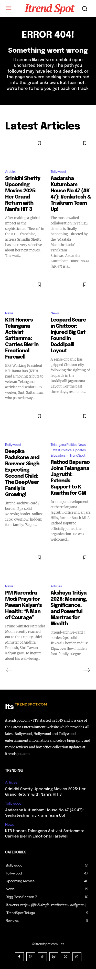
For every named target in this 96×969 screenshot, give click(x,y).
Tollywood (58, 172)
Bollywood (13, 445)
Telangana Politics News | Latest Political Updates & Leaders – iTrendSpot (69, 450)
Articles (10, 172)
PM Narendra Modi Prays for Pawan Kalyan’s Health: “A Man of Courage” (23, 605)
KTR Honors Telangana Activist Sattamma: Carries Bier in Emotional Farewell (21, 338)
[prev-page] (9, 670)
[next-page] (87, 670)
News (9, 313)
